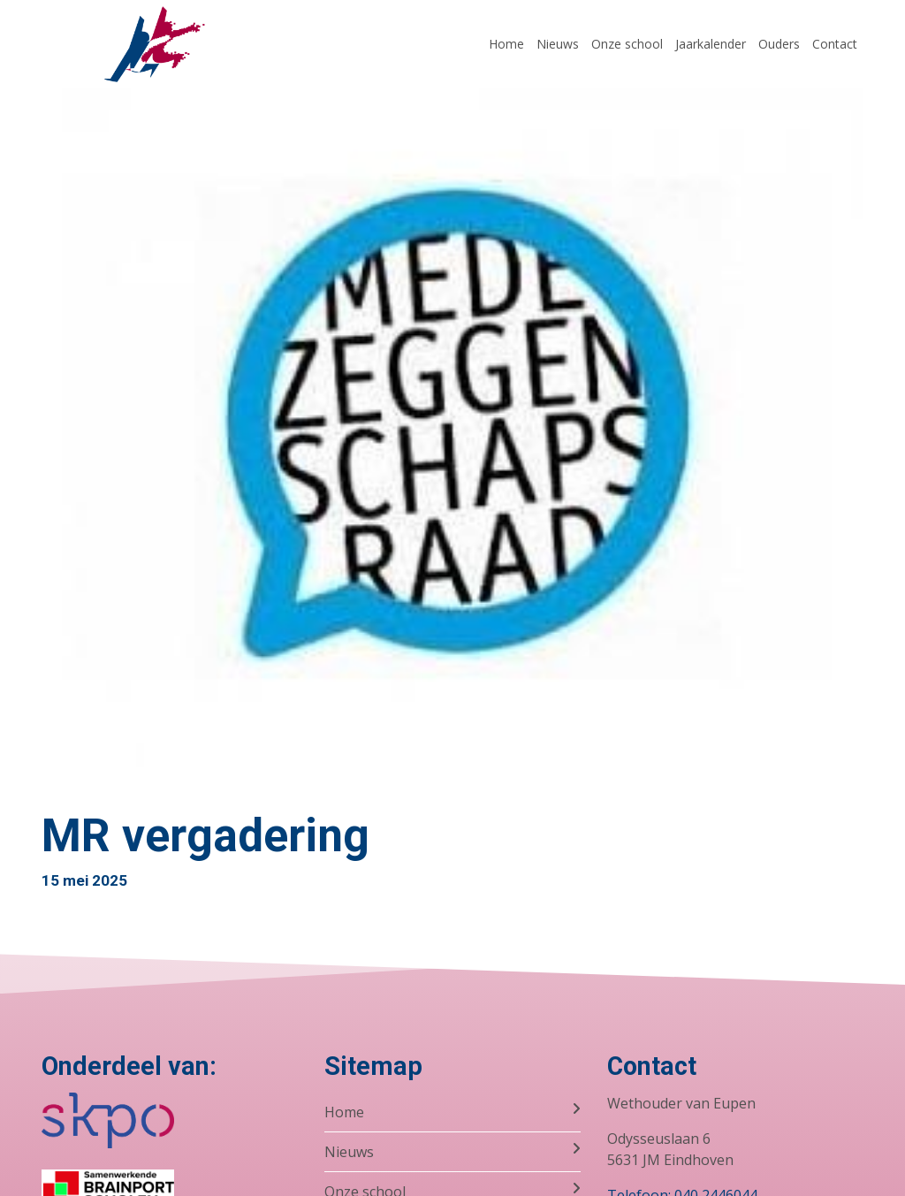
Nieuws (557, 43)
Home (506, 43)
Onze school (627, 43)
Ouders (779, 43)
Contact (834, 43)
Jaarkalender (710, 43)
